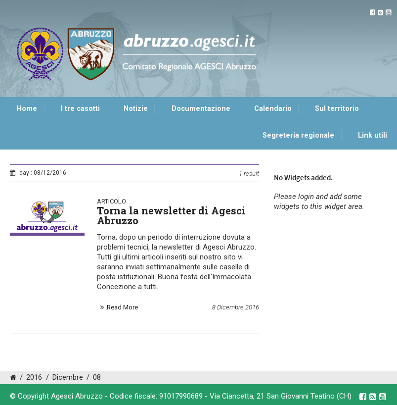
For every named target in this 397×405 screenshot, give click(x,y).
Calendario (273, 108)
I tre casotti (80, 108)
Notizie (136, 108)
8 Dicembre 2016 (235, 307)
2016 (34, 377)
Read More (122, 307)
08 (97, 377)
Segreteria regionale (298, 135)
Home (27, 108)
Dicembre (67, 377)
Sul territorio (337, 108)
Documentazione (201, 108)
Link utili (372, 135)
